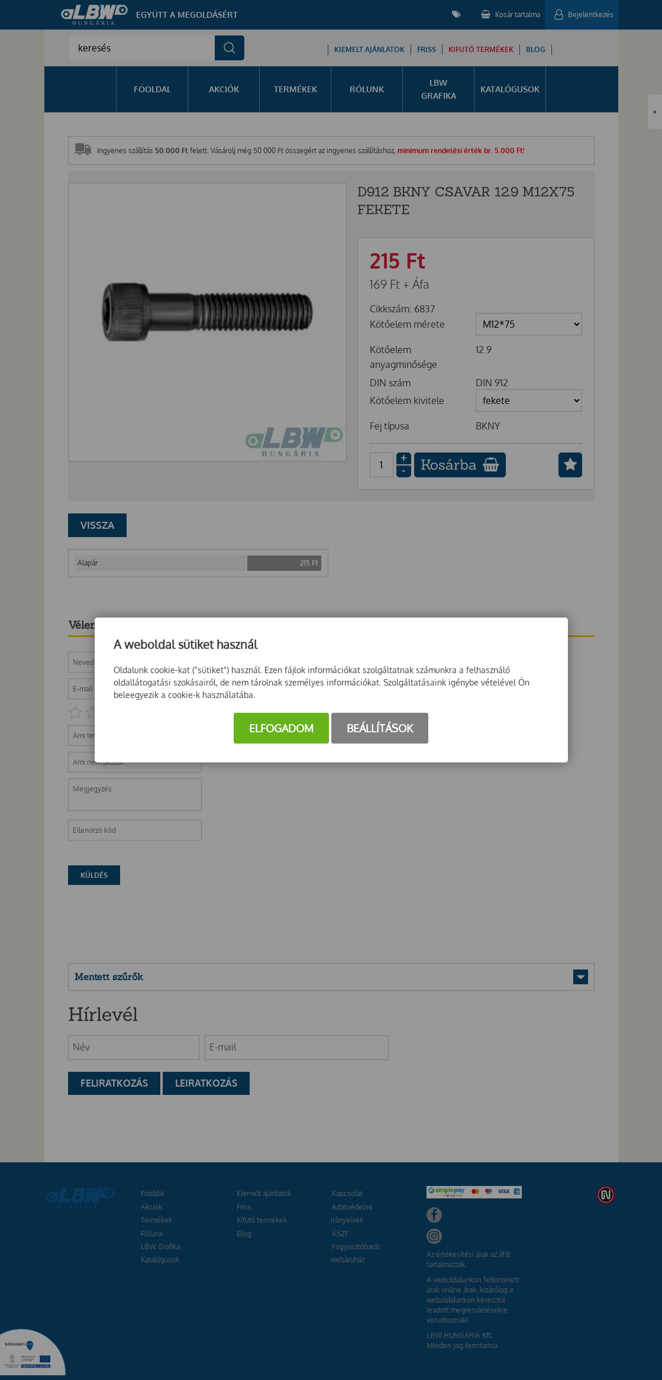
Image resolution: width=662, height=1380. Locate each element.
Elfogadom (281, 728)
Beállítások (380, 728)
